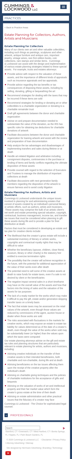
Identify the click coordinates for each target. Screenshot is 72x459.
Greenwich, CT (25, 431)
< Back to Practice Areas (16, 27)
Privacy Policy (59, 440)
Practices (12, 18)
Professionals (18, 415)
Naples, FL (14, 435)
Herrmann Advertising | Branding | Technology (42, 448)
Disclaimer (47, 440)
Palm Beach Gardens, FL (32, 435)
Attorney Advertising (15, 443)
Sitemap (29, 443)
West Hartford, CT (42, 431)
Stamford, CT (11, 431)
